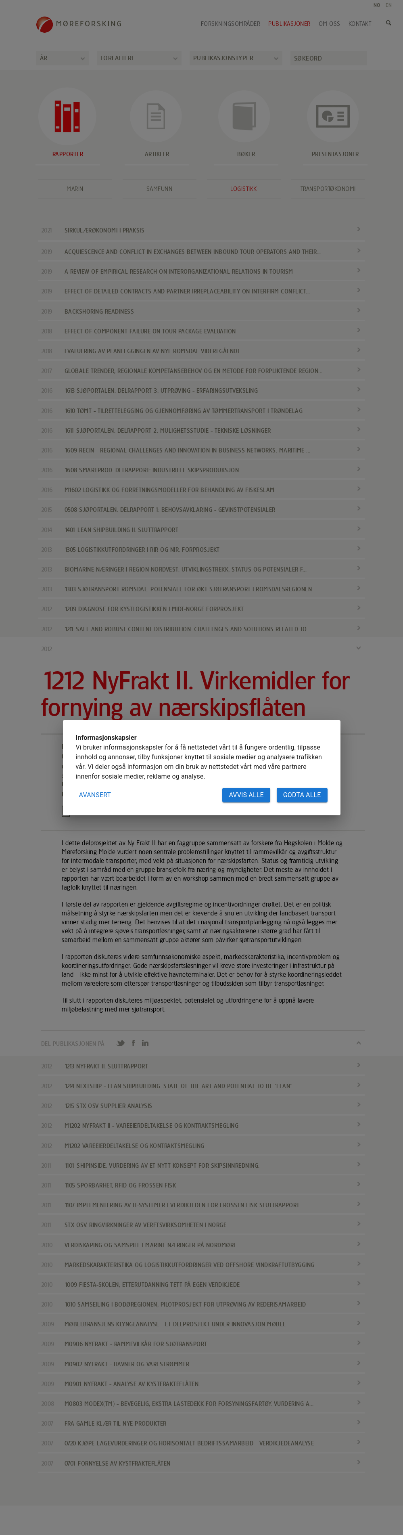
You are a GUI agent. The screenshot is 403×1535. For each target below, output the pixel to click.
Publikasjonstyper (223, 57)
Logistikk (243, 189)
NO (377, 5)
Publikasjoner (289, 24)
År (44, 57)
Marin (75, 189)
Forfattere (117, 57)
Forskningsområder (231, 24)
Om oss (329, 24)
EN (389, 5)
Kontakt (360, 24)
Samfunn (159, 189)
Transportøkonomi (328, 189)
